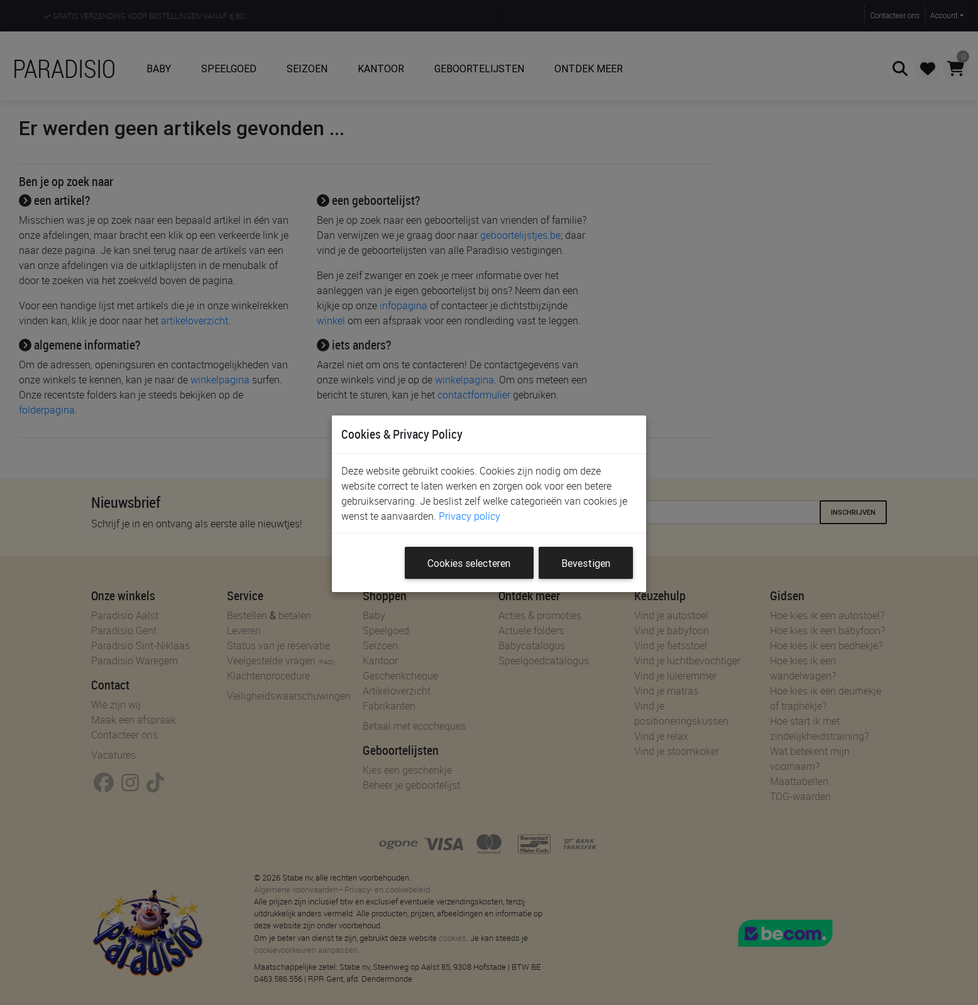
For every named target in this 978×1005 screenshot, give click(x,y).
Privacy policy (469, 516)
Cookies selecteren (468, 563)
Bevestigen (585, 563)
